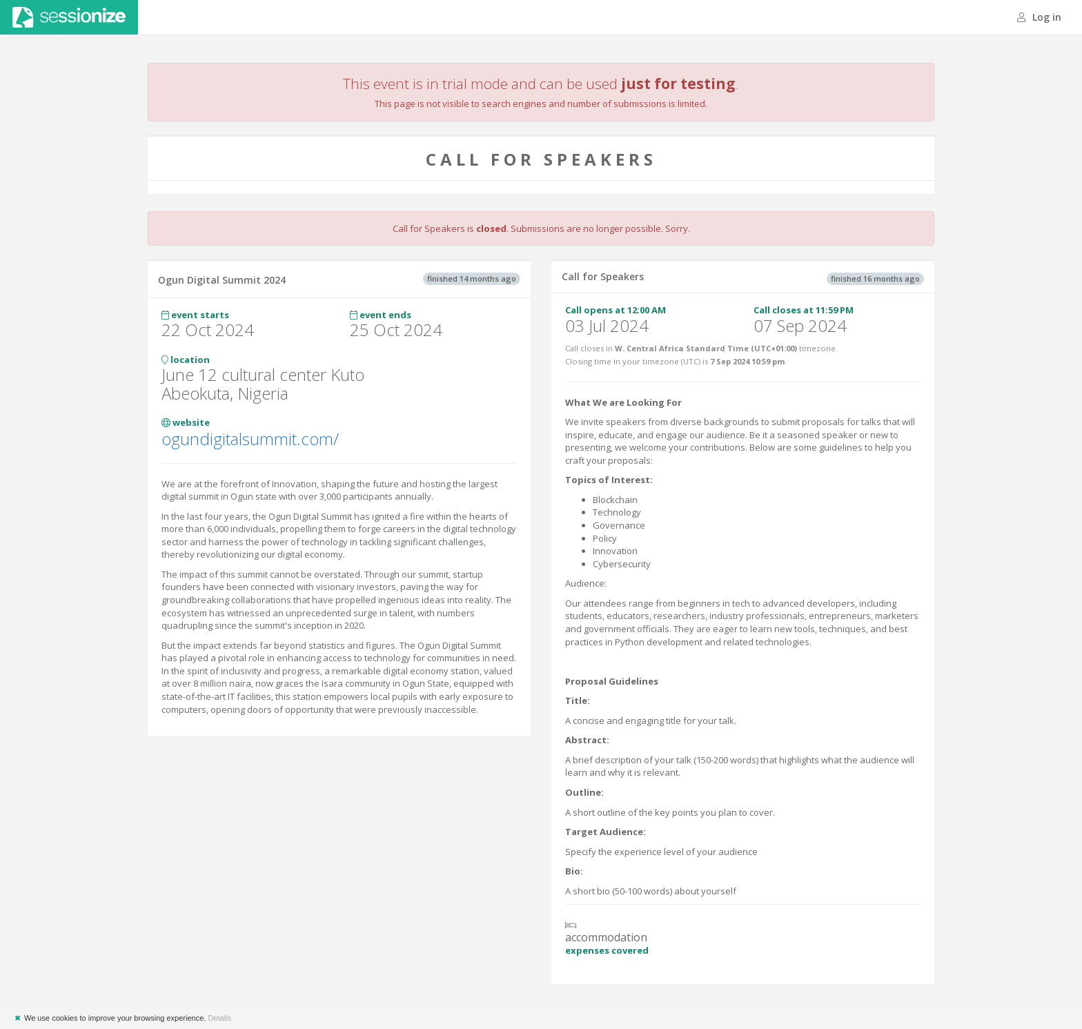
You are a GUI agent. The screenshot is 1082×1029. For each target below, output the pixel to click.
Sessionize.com (69, 17)
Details (219, 1018)
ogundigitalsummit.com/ (250, 438)
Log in (1039, 16)
